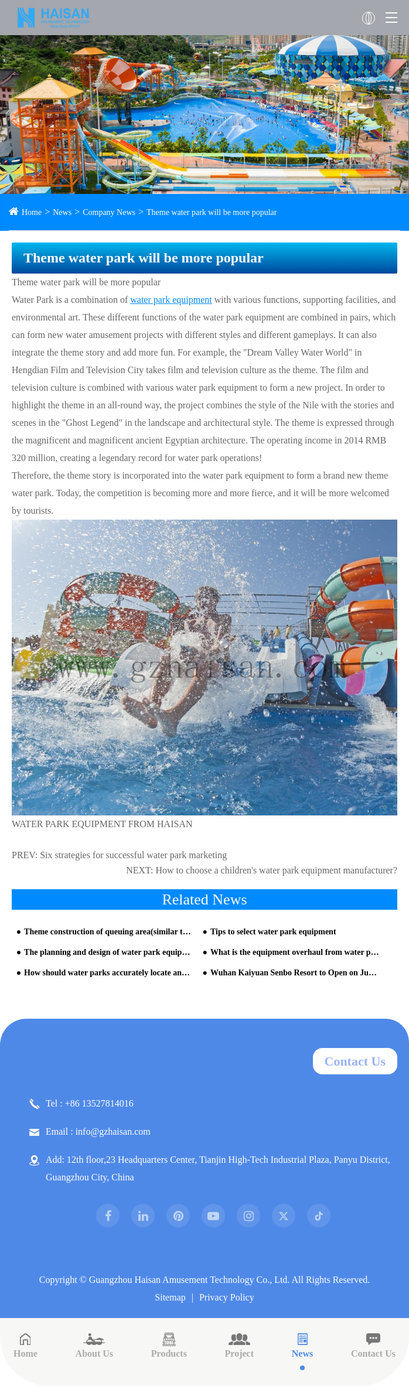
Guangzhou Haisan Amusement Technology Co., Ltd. (189, 1280)
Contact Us (355, 1061)
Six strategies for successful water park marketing (133, 855)
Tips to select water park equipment (273, 931)
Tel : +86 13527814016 (81, 1103)
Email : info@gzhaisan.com (90, 1132)
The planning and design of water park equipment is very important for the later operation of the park (108, 952)
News (62, 212)
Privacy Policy (226, 1297)
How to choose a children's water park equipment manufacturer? (277, 870)
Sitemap (170, 1297)
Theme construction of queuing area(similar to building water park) (108, 931)
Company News (109, 212)
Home (32, 212)
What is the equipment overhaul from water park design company (295, 952)
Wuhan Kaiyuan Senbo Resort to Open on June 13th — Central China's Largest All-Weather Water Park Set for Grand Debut (295, 972)
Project (239, 1345)
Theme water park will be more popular (211, 212)
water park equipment (171, 300)
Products (169, 1345)
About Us (94, 1345)
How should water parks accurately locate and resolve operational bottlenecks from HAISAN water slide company (108, 972)
